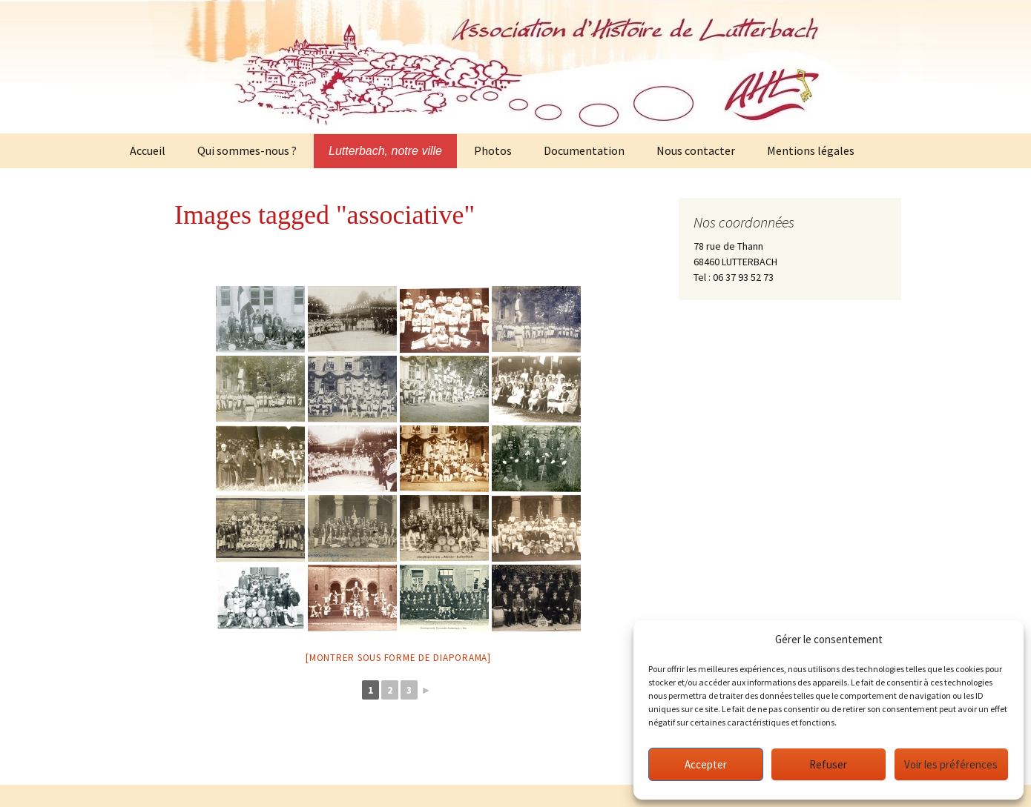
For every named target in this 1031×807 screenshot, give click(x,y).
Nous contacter (695, 150)
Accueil (147, 150)
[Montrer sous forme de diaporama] (398, 657)
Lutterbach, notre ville (385, 151)
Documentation (584, 150)
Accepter (706, 764)
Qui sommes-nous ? (247, 150)
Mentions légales (810, 150)
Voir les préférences (951, 764)
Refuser (828, 764)
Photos (493, 150)
